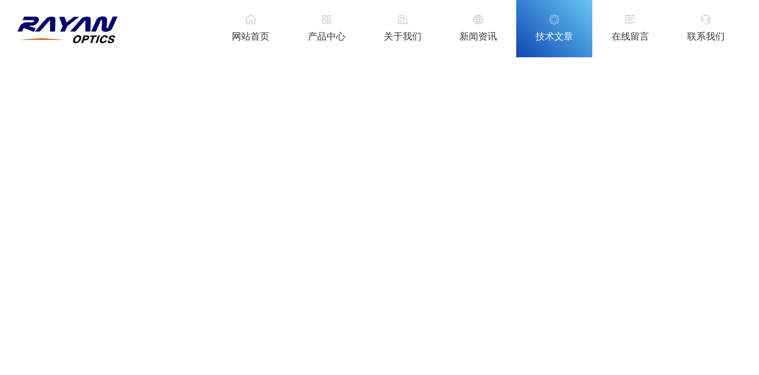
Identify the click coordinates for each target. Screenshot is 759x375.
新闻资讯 (478, 36)
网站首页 (250, 36)
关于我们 (402, 36)
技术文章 (554, 36)
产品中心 (326, 36)
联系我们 (706, 36)
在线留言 (630, 36)
